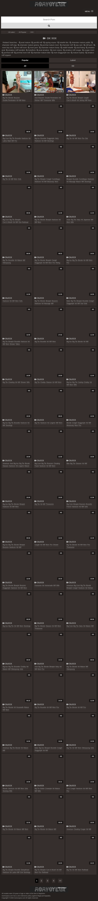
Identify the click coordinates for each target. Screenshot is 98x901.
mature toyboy (77, 53)
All (25, 66)
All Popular (22, 32)
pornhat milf (7, 53)
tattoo (18, 344)
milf (20, 100)
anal (36, 98)
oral (20, 222)
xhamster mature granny (28, 45)
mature (78, 182)
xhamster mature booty (49, 48)
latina (5, 141)
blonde (10, 98)
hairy (57, 138)
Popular (25, 60)
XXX (31, 32)
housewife (19, 707)
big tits (5, 98)
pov (15, 141)
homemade (49, 585)
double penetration (9, 100)
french (69, 507)
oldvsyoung (7, 263)
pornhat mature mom (49, 45)
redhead (25, 222)
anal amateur (43, 50)
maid (9, 141)
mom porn (33, 48)
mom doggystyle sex (60, 53)
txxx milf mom (20, 48)
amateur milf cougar (72, 50)
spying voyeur (49, 42)
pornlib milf (36, 42)
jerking (81, 100)
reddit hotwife (66, 48)
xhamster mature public (80, 42)
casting (80, 382)
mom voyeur (56, 50)
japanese (87, 220)
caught (86, 98)
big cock (6, 138)
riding (58, 263)
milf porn (88, 45)
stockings (50, 141)
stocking (6, 791)
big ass (37, 138)
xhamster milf (66, 45)
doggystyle (50, 138)
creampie (48, 788)
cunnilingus (56, 179)
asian (68, 220)
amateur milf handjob (15, 50)
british (42, 788)
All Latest (11, 32)
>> (60, 881)
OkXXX (7, 95)
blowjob (80, 98)
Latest (73, 60)
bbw (68, 463)
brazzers (17, 98)
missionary (70, 425)
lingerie (52, 423)
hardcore (25, 138)
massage (72, 182)
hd (17, 100)
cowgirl (48, 179)
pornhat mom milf (22, 53)
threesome (47, 100)
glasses (49, 382)
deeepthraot (25, 870)
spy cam (78, 45)
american (6, 463)
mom (24, 100)
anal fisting (79, 48)
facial (37, 466)
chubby (43, 382)
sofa (19, 179)
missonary (50, 182)
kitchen (37, 100)
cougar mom (88, 50)
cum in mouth (71, 100)
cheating (11, 382)
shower (12, 344)
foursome (38, 585)
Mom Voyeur (49, 4)
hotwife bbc (63, 42)
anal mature (24, 42)
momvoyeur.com (49, 889)
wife (53, 100)
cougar (83, 829)
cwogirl (54, 260)
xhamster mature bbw (41, 53)
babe (68, 301)
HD (73, 66)
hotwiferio (31, 50)
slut (86, 138)
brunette (18, 138)
